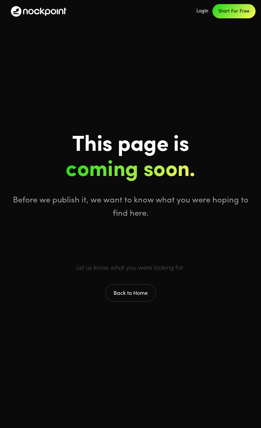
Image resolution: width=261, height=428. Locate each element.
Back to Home (131, 293)
